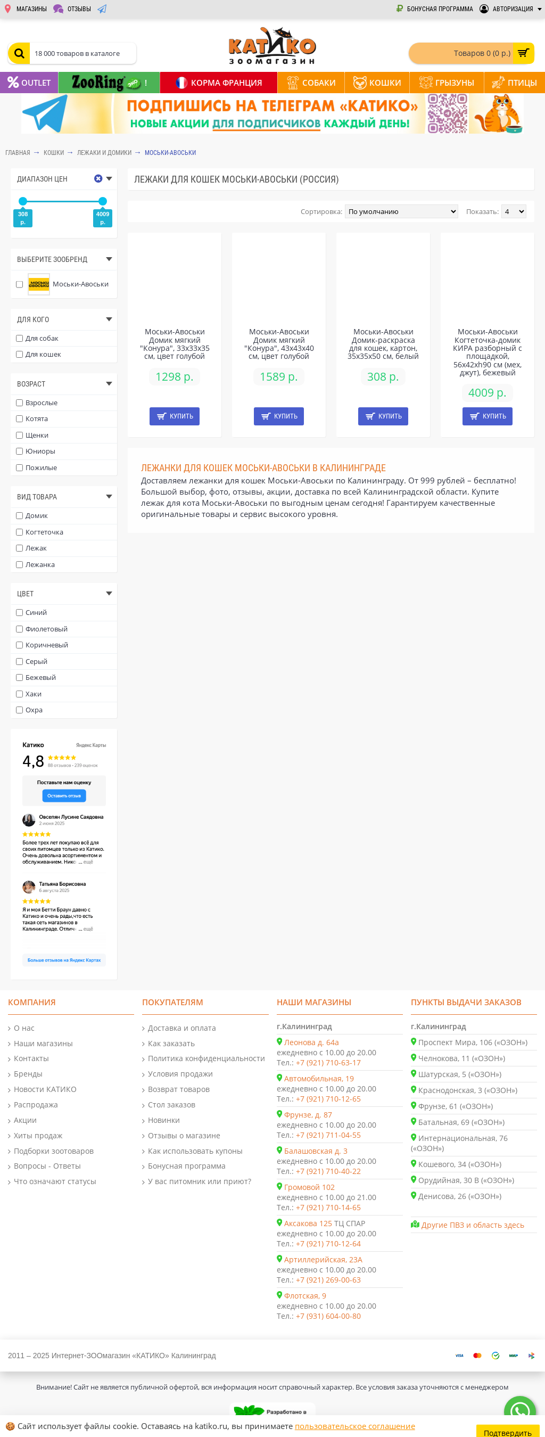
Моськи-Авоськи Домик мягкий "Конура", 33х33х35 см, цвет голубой (175, 343)
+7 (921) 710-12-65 (328, 1099)
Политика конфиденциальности (203, 1058)
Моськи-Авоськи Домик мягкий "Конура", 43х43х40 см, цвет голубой (279, 343)
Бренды (25, 1074)
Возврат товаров (176, 1089)
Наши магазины (40, 1043)
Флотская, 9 (305, 1296)
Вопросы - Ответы (44, 1166)
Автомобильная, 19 (319, 1078)
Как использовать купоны (192, 1151)
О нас (21, 1028)
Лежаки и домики (104, 153)
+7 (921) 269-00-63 (328, 1280)
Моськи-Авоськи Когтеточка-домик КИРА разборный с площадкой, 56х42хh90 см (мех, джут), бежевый (487, 351)
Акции (22, 1120)
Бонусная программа (184, 1166)
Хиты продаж (35, 1136)
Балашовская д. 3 (316, 1151)
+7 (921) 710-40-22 (328, 1171)
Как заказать (168, 1043)
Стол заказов (168, 1105)
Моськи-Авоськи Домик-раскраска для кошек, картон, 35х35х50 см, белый (383, 343)
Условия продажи (177, 1074)
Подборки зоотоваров (51, 1151)
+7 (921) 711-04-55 (328, 1135)
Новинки (161, 1120)
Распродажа (33, 1105)
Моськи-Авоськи (170, 153)
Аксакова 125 (308, 1223)
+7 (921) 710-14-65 (328, 1207)
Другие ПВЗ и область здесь (473, 1225)
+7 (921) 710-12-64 (328, 1243)
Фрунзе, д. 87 (308, 1115)
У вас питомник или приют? (196, 1181)
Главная (17, 153)
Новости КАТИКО (42, 1089)
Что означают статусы (52, 1181)
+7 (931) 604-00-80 (328, 1316)
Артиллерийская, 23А (323, 1259)
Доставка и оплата (179, 1028)
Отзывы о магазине (181, 1136)
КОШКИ (54, 153)
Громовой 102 (309, 1187)
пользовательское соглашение (355, 1425)
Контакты (28, 1058)
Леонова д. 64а (311, 1042)
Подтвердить (509, 1426)
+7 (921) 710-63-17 (328, 1062)
